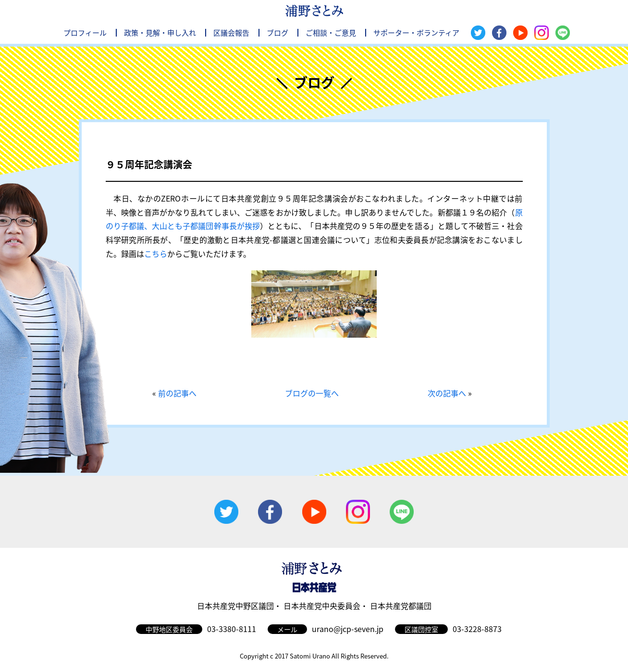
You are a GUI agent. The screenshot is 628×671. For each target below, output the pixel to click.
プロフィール (85, 33)
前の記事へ (177, 393)
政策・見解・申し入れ (160, 33)
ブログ (277, 33)
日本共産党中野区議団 (235, 605)
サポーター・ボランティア (416, 33)
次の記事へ (447, 393)
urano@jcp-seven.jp (347, 628)
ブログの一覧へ (312, 393)
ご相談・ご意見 (331, 33)
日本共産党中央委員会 (321, 605)
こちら (155, 253)
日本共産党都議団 (400, 605)
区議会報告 (231, 33)
